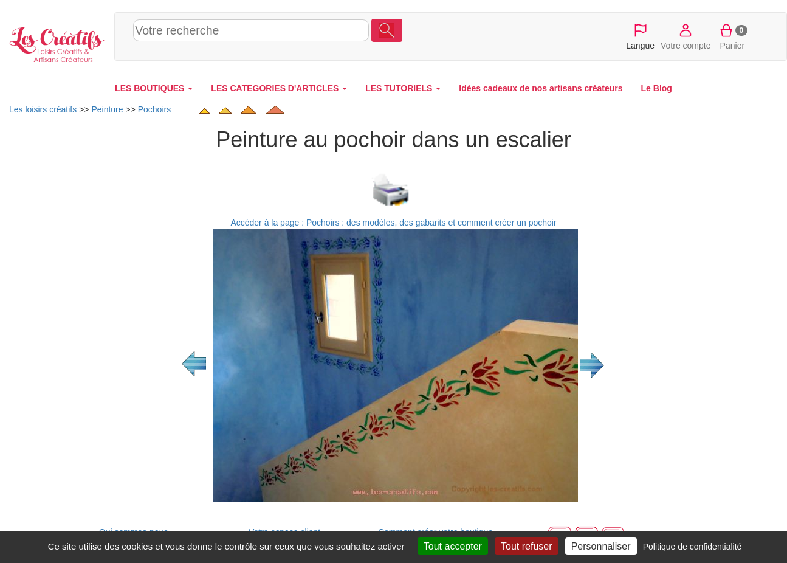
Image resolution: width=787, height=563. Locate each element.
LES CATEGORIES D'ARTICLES (279, 88)
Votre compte (686, 35)
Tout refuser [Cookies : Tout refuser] (526, 546)
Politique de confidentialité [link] (692, 546)
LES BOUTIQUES (154, 88)
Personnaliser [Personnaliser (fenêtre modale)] (601, 546)
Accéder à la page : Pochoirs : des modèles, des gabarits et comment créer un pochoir (393, 222)
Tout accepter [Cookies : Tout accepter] (453, 546)
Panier (732, 35)
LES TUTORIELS (403, 88)
